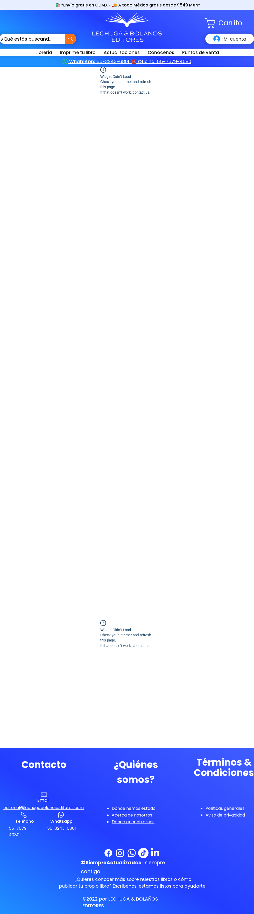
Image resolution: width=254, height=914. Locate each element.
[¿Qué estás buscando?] (27, 39)
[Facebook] (108, 853)
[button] (229, 23)
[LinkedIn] (155, 853)
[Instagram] (120, 853)
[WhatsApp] (131, 853)
